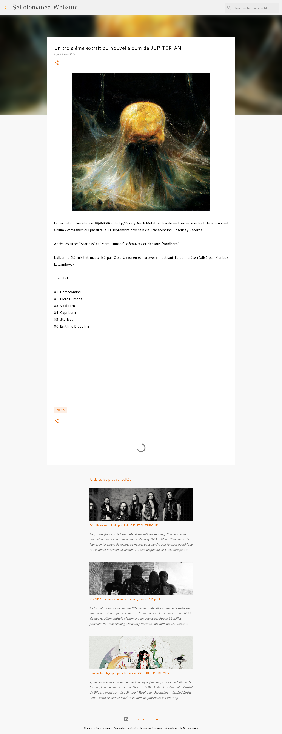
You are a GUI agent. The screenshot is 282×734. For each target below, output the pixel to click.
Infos (60, 410)
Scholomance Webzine (45, 7)
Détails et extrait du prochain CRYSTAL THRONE (123, 525)
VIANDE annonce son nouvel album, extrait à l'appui (124, 599)
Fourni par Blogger (141, 719)
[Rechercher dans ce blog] (256, 8)
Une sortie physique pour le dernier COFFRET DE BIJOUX (129, 673)
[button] (56, 63)
